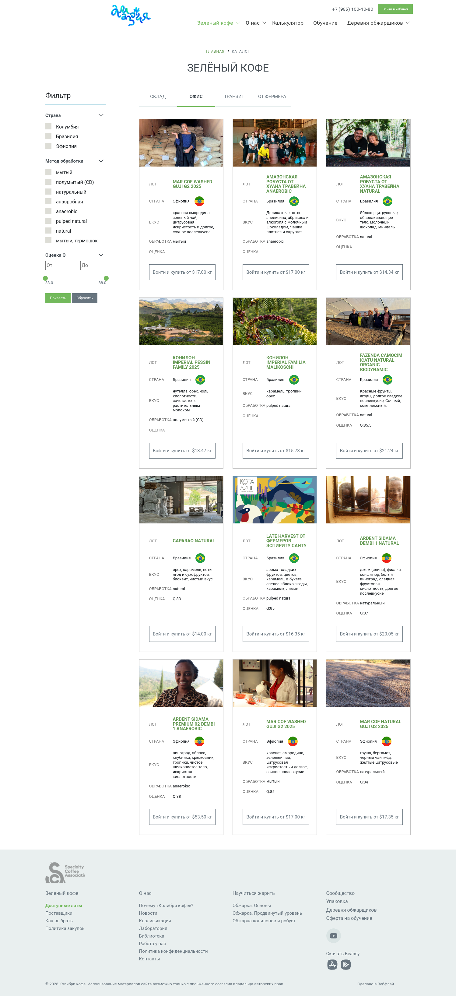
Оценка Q (55, 255)
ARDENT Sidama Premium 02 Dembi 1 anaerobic (194, 723)
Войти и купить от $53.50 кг (182, 817)
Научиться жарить (254, 893)
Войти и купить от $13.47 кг (182, 450)
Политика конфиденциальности (173, 951)
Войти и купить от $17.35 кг (369, 817)
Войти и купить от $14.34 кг (369, 272)
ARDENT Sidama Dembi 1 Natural (379, 541)
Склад (158, 96)
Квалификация (155, 921)
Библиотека (151, 936)
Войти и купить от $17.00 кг (182, 272)
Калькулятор (287, 22)
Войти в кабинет (396, 8)
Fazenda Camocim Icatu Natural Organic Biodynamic (381, 363)
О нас (253, 22)
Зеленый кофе (215, 22)
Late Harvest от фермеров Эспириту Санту (286, 540)
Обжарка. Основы (252, 905)
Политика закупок (65, 928)
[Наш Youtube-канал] (333, 935)
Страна (53, 115)
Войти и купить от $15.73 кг (275, 450)
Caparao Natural (194, 541)
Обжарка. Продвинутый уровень (267, 913)
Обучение (325, 22)
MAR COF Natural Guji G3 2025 (380, 724)
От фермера (272, 96)
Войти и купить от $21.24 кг (369, 450)
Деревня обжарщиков (375, 22)
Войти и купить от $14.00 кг (182, 634)
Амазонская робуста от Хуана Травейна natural (379, 184)
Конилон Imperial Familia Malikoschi (286, 362)
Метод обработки (64, 161)
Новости (148, 913)
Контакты (149, 959)
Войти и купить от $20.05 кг (369, 634)
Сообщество (340, 893)
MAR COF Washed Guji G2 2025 (192, 184)
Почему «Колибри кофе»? (166, 905)
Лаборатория (153, 928)
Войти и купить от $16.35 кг (275, 634)
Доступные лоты (63, 905)
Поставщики (58, 913)
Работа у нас (152, 943)
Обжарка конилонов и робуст (264, 921)
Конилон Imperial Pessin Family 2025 (191, 362)
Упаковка (337, 901)
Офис (196, 96)
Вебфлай (386, 984)
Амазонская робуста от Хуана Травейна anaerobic (286, 184)
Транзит (234, 96)
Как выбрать (59, 921)
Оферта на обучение (349, 918)
